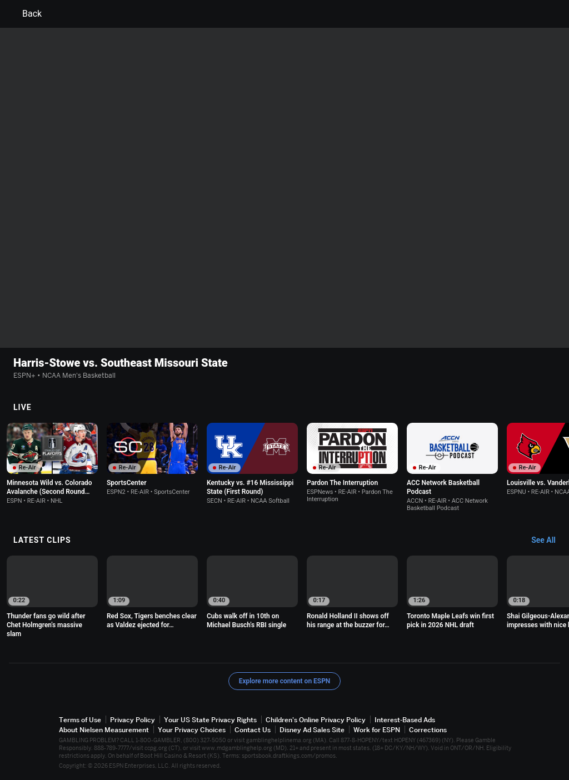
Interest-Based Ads (405, 720)
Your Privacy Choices (192, 730)
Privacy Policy (132, 720)
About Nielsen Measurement (104, 730)
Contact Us (252, 730)
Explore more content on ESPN (285, 681)
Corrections (428, 730)
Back (25, 14)
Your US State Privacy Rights (210, 720)
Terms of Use (80, 720)
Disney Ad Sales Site (312, 730)
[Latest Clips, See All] (548, 540)
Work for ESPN (376, 730)
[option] (52, 463)
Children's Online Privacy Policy (316, 720)
